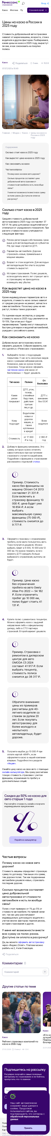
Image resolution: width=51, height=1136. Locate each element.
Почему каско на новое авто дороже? (23, 174)
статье (36, 461)
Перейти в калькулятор (25, 840)
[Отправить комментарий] (45, 972)
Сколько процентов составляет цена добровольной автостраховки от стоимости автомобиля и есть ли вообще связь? (25, 183)
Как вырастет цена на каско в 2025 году (25, 158)
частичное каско (15, 370)
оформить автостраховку (31, 942)
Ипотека (14, 10)
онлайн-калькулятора (13, 772)
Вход (43, 3)
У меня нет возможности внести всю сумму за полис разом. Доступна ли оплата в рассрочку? (26, 195)
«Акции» (11, 763)
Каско (5, 10)
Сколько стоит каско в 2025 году (21, 152)
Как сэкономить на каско (17, 163)
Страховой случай (38, 10)
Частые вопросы (13, 169)
